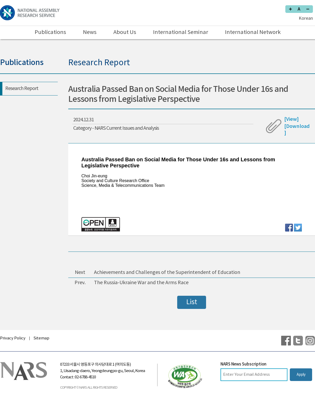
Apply (301, 375)
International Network (253, 32)
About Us (124, 32)
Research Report (21, 88)
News (90, 32)
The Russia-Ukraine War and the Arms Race (141, 282)
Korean (306, 18)
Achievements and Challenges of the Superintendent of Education (167, 272)
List (191, 302)
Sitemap (41, 338)
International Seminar (180, 32)
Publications (50, 32)
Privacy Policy (12, 338)
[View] (291, 119)
